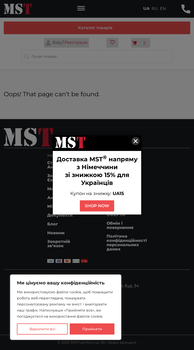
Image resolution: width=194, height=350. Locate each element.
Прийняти (92, 329)
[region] (65, 307)
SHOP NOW (97, 205)
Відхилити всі (42, 329)
